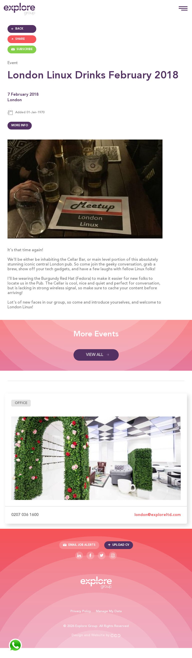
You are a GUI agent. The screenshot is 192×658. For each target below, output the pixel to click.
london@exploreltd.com (157, 515)
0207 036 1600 (24, 515)
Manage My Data (109, 611)
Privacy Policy (80, 611)
